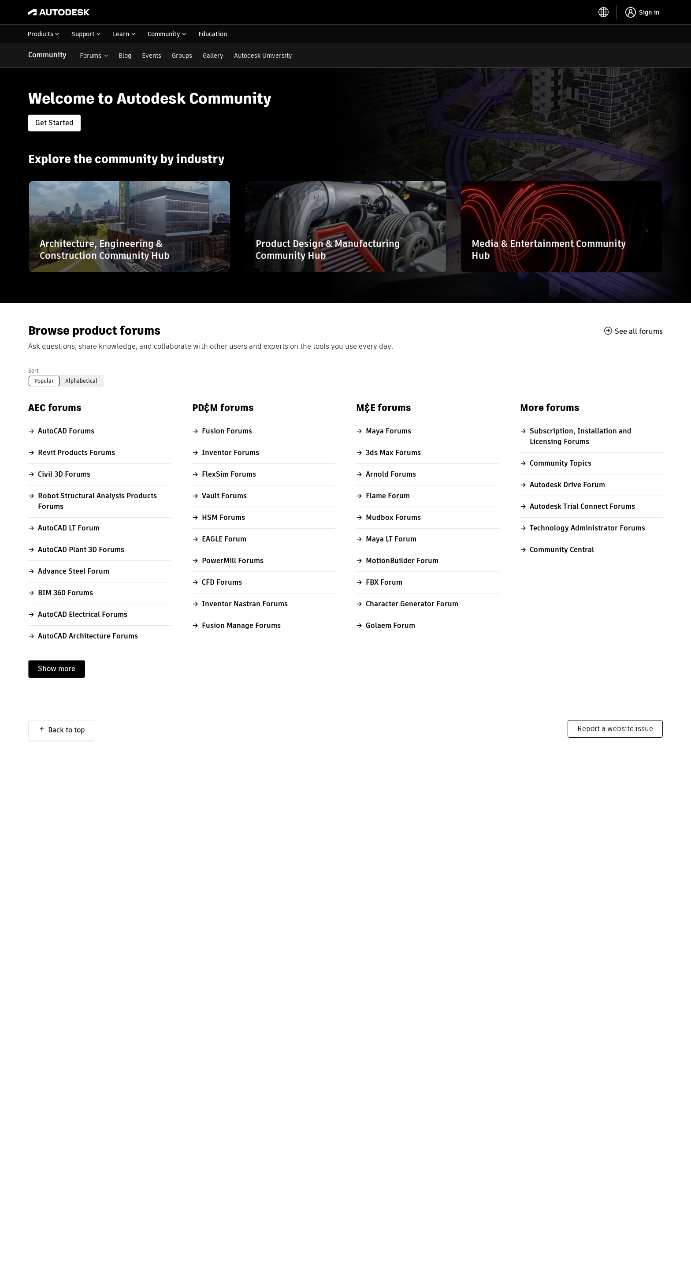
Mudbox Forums (393, 517)
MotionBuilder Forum (402, 561)
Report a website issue (615, 729)
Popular (44, 380)
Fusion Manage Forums (241, 625)
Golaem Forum (390, 625)
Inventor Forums (230, 453)
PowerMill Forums (233, 561)
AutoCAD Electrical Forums (82, 614)
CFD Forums (222, 582)
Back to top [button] (66, 730)
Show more (56, 669)
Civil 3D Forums (64, 474)
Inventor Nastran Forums (245, 604)
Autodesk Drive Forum (567, 485)
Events (151, 55)
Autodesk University (263, 55)
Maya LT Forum (391, 539)
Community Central (562, 550)
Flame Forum (388, 496)
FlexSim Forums (229, 474)
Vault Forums (224, 496)
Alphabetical (81, 380)
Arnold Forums (391, 474)
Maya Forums (388, 431)
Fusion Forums (227, 431)
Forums (90, 55)
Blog (125, 55)
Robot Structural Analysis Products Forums (97, 501)
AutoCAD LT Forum (69, 528)
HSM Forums (223, 517)
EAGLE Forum (224, 539)
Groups (182, 55)
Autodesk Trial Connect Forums (582, 506)
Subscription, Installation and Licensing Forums (581, 436)
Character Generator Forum (412, 604)
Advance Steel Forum (73, 571)
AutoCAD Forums (66, 431)
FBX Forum (384, 582)
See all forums (639, 331)
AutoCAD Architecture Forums (88, 636)
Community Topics (560, 463)
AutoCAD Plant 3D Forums (81, 550)
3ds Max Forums (393, 453)
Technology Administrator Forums (587, 528)
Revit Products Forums (76, 453)
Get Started (54, 123)
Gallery (213, 55)
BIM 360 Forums (65, 593)
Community (47, 55)
